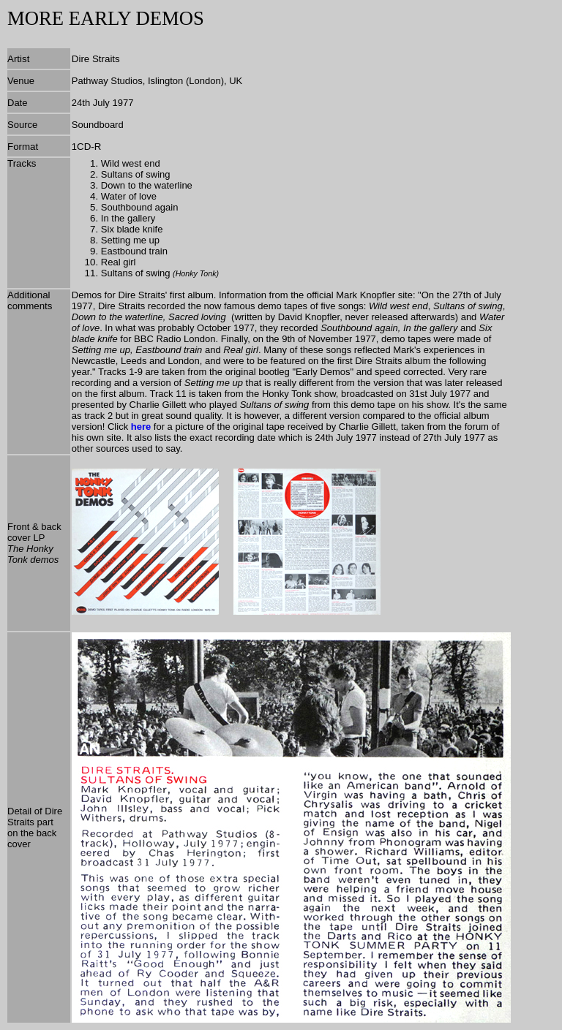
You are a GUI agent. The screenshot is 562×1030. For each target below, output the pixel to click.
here (141, 426)
